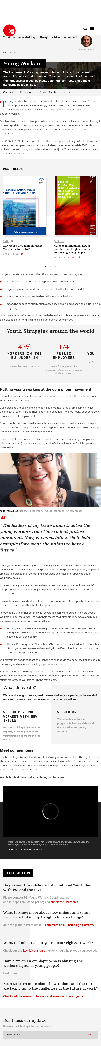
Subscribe (49, 1035)
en (4, 52)
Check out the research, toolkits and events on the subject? (43, 996)
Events (66, 92)
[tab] (45, 266)
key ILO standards (35, 951)
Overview (8, 92)
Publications (26, 92)
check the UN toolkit (64, 902)
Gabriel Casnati (86, 49)
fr (10, 52)
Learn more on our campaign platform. (68, 925)
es (15, 52)
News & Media (48, 92)
